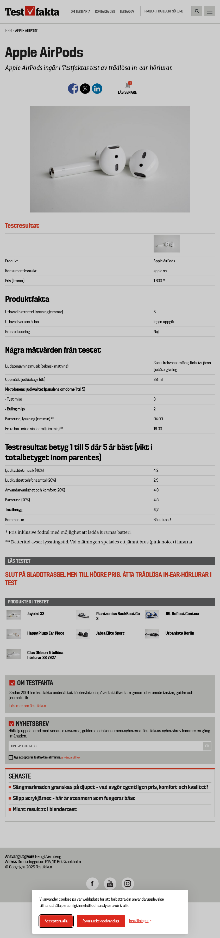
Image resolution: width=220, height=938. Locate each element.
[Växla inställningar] (140, 921)
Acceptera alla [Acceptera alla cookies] (56, 921)
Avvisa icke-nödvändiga (101, 921)
